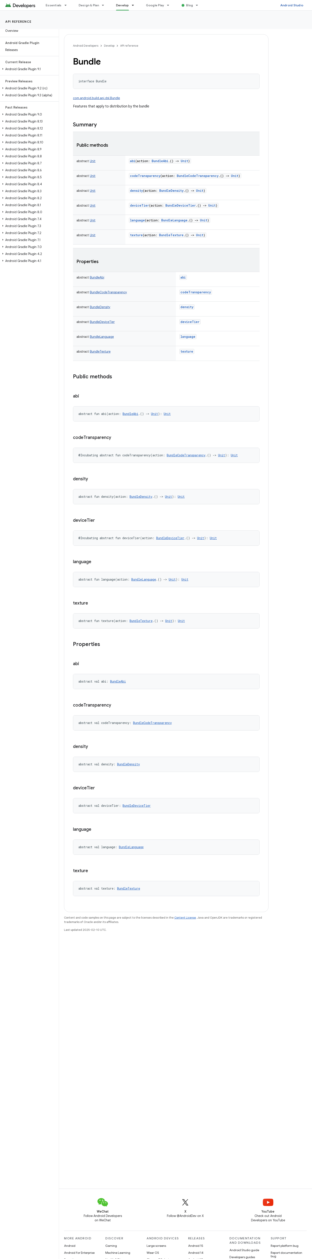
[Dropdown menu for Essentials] (67, 5)
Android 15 (195, 1246)
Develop (109, 46)
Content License (185, 917)
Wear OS (153, 1253)
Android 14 (195, 1253)
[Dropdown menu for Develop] (135, 5)
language (137, 220)
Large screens (156, 1246)
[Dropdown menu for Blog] (199, 5)
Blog (189, 5)
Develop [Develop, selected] (122, 5)
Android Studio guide (244, 1250)
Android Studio (291, 5)
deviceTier (139, 205)
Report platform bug (284, 1246)
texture (136, 235)
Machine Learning (117, 1253)
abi (132, 161)
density (136, 191)
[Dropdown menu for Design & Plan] (105, 5)
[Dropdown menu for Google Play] (170, 5)
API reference (18, 22)
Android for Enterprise (79, 1253)
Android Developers (85, 46)
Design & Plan (89, 5)
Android (69, 1246)
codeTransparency (145, 176)
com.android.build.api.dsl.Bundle (96, 98)
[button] (28, 69)
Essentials (54, 5)
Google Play (155, 5)
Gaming (111, 1246)
